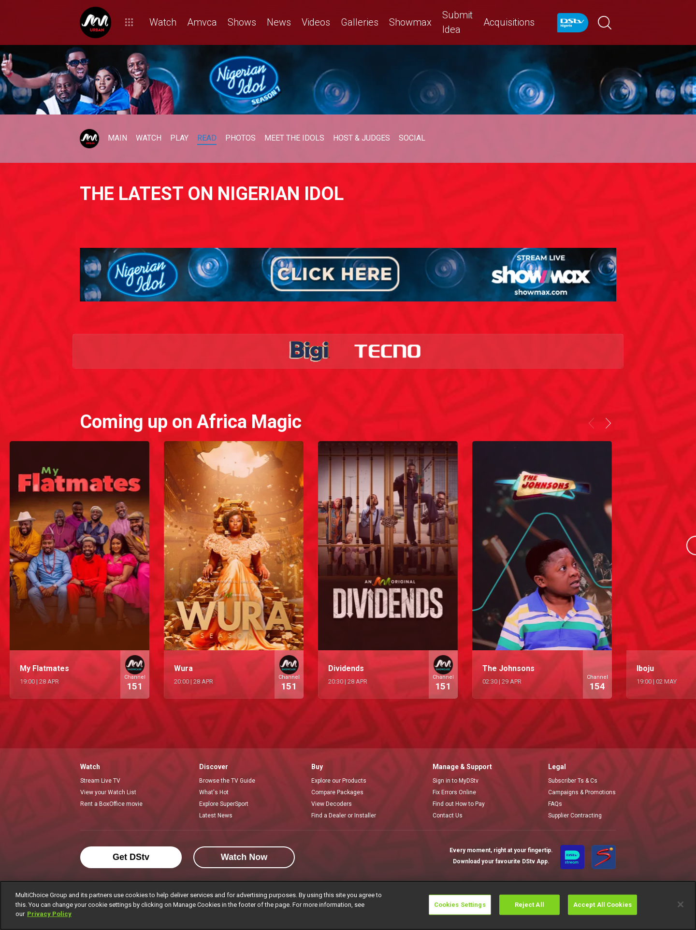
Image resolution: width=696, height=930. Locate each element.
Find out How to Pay (459, 804)
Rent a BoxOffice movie (111, 804)
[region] (348, 905)
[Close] (680, 904)
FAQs (555, 804)
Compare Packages (337, 792)
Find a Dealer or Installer (343, 815)
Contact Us (448, 815)
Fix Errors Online (454, 792)
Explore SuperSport (223, 804)
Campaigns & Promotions (582, 792)
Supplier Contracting (575, 815)
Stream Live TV (100, 780)
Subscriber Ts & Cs (572, 780)
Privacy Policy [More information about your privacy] (49, 913)
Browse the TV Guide (227, 780)
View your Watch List (108, 792)
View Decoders (331, 804)
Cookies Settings (460, 904)
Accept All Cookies (602, 904)
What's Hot (214, 792)
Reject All (529, 904)
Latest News (215, 815)
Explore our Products (338, 780)
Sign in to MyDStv (455, 780)
